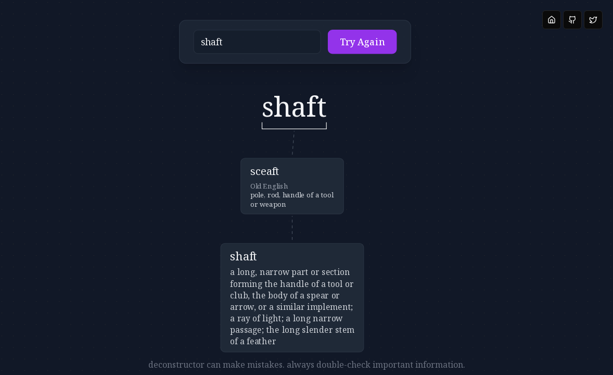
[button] (279, 44)
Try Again (344, 45)
